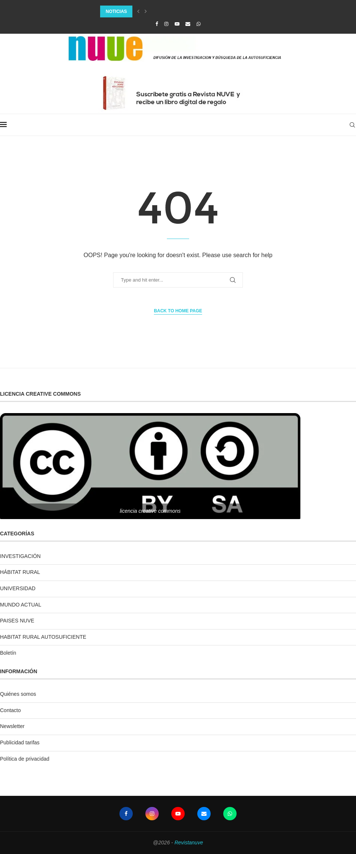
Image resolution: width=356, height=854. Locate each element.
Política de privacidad (24, 759)
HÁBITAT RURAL (20, 572)
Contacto (10, 710)
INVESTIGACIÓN (20, 556)
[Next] (146, 11)
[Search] (352, 125)
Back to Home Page (178, 310)
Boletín (8, 653)
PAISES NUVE (17, 621)
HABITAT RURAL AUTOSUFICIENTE (43, 637)
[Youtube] (177, 24)
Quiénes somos (18, 694)
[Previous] (138, 11)
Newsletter (12, 726)
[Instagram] (166, 24)
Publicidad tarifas (20, 742)
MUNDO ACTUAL (20, 605)
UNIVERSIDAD (18, 588)
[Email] (187, 24)
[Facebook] (156, 24)
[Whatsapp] (199, 24)
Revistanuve (188, 842)
